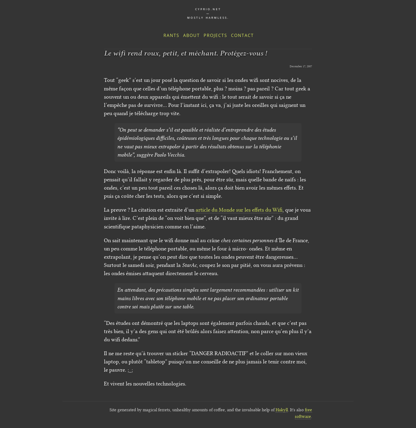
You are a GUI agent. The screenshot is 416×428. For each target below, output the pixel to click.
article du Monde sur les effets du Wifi (239, 210)
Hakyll (282, 409)
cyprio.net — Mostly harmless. (208, 13)
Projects (215, 35)
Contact (242, 35)
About (191, 35)
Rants (171, 35)
